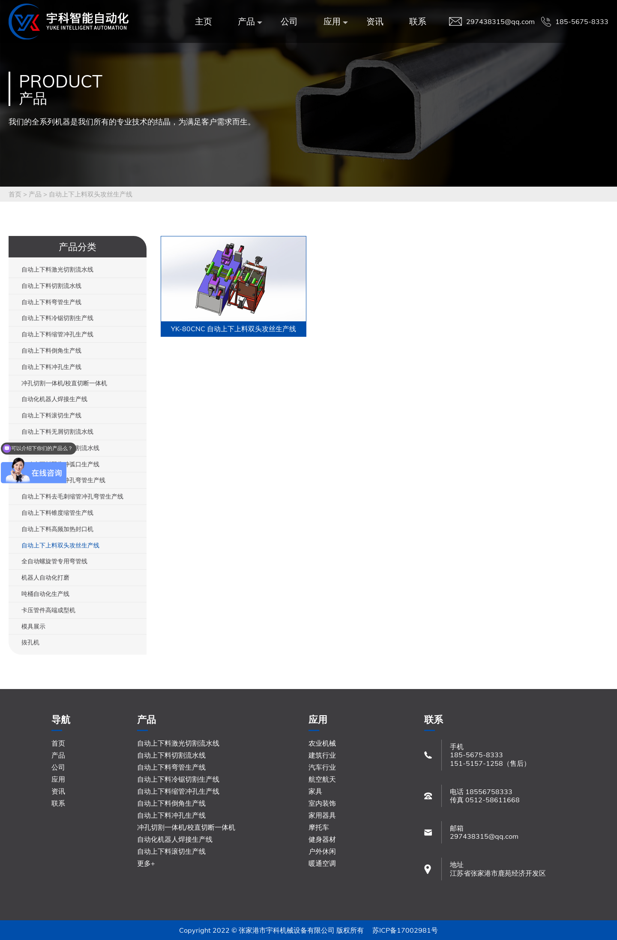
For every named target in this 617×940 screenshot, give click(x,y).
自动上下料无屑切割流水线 (57, 431)
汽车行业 (322, 767)
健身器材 (322, 839)
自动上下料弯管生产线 (51, 302)
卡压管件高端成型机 (48, 610)
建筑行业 (322, 755)
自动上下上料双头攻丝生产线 (90, 194)
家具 (315, 791)
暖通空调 (322, 863)
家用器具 (322, 815)
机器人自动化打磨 (45, 577)
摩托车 (318, 827)
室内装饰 (322, 803)
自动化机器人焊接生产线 (54, 399)
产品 (248, 21)
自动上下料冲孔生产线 (51, 367)
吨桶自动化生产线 (45, 594)
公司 (289, 21)
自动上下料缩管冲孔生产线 (57, 334)
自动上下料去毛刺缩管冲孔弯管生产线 (72, 496)
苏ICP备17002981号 (405, 930)
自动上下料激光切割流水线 (57, 269)
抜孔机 (30, 642)
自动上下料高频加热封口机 (57, 529)
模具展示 (33, 626)
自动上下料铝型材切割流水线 (60, 448)
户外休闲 (322, 851)
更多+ (146, 863)
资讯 (374, 21)
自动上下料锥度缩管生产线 (57, 513)
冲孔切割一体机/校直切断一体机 (64, 383)
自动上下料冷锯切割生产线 (57, 318)
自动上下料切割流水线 (51, 286)
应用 (334, 21)
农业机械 (322, 743)
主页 (203, 21)
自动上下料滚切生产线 (51, 415)
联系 (417, 21)
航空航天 (322, 779)
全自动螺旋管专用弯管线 (54, 561)
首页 (15, 194)
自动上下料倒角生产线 (51, 350)
